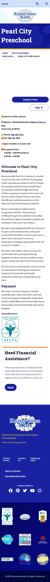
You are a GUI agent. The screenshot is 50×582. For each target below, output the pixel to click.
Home (5, 53)
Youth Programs (20, 53)
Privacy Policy (6, 459)
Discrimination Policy (15, 476)
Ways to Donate (13, 471)
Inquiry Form (30, 99)
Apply (10, 387)
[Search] (17, 3)
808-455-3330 (17, 134)
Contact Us (22, 459)
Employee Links (35, 459)
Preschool (8, 56)
